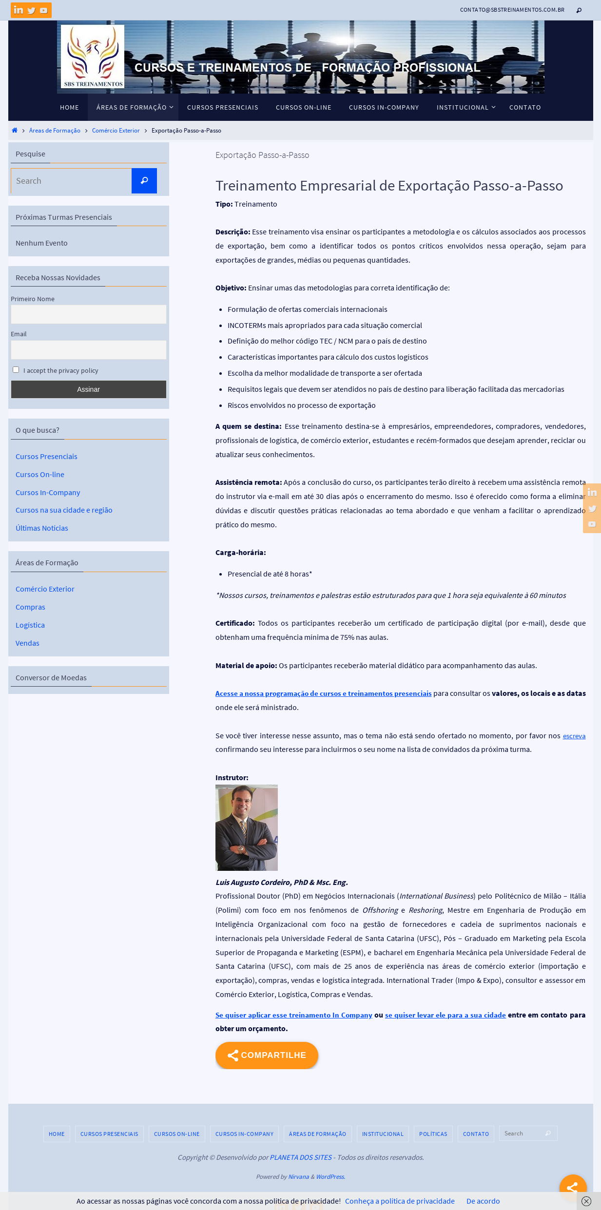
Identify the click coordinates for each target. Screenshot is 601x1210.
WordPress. (330, 1176)
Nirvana (298, 1176)
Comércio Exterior (116, 130)
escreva (573, 735)
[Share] (573, 1188)
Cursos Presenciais (47, 456)
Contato (476, 1133)
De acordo (483, 1201)
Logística (30, 624)
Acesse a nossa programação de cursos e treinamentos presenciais (330, 693)
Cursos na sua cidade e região (64, 510)
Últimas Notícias (42, 528)
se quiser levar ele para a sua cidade (447, 1014)
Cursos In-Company (48, 492)
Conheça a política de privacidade (400, 1201)
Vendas (27, 642)
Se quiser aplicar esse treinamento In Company (295, 1014)
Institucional (383, 1133)
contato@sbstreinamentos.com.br (512, 9)
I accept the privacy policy (56, 370)
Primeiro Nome (33, 298)
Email (19, 333)
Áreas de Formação (54, 130)
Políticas (433, 1133)
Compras (30, 606)
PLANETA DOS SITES (300, 1157)
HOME (57, 1133)
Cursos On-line (40, 474)
